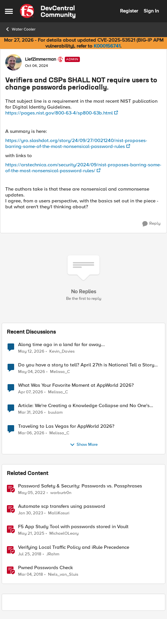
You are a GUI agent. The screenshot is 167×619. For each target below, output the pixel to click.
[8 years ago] (29, 554)
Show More (84, 444)
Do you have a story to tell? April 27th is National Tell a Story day (86, 365)
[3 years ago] (30, 513)
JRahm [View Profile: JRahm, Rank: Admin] (53, 553)
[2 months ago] (31, 351)
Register (129, 11)
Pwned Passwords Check (45, 567)
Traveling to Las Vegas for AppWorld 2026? (66, 426)
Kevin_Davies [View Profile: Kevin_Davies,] (62, 351)
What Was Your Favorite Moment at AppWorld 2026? (76, 385)
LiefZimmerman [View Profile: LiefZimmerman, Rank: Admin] (40, 59)
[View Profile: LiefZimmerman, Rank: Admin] (13, 62)
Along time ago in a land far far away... (61, 344)
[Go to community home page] (48, 11)
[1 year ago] (31, 533)
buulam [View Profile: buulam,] (55, 412)
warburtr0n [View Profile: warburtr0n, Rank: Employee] (60, 492)
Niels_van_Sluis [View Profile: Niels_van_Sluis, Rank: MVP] (63, 574)
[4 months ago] (30, 412)
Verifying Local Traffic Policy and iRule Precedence (73, 547)
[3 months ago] (31, 372)
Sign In (151, 11)
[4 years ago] (31, 493)
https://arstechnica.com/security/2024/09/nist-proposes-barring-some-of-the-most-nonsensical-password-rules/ (83, 168)
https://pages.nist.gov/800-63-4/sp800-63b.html (59, 113)
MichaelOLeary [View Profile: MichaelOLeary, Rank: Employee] (64, 533)
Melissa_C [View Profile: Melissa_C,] (60, 371)
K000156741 (107, 46)
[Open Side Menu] (9, 11)
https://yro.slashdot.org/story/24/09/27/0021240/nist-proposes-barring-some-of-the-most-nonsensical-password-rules (76, 143)
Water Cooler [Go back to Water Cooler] (20, 29)
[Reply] (151, 223)
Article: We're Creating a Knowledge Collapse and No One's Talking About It (84, 405)
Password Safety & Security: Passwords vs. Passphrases (80, 486)
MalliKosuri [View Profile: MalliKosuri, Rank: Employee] (58, 513)
